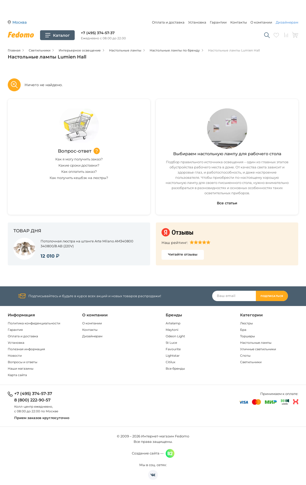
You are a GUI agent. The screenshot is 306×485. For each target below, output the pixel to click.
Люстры (246, 323)
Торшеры (247, 336)
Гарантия (15, 330)
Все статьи (227, 203)
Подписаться (272, 296)
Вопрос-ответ (74, 151)
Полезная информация (26, 349)
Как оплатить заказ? (79, 171)
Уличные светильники (258, 349)
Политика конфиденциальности (34, 323)
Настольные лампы (255, 343)
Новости (15, 355)
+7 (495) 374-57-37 (98, 33)
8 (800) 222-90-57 (32, 400)
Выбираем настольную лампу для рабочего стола (227, 153)
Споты (245, 355)
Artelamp (173, 323)
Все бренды (175, 368)
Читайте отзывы (182, 254)
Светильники (251, 362)
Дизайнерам (287, 22)
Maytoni (172, 330)
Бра (243, 330)
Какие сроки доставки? (78, 165)
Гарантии (218, 22)
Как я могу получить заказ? (79, 159)
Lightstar (173, 355)
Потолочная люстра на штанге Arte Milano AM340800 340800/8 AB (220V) (87, 243)
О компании (261, 22)
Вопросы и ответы (22, 362)
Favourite (173, 349)
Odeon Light (175, 336)
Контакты (238, 22)
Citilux (170, 362)
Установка (197, 22)
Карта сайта (17, 375)
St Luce (171, 343)
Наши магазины (20, 368)
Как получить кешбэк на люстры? (79, 178)
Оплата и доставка (168, 22)
